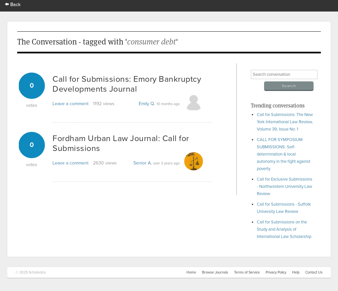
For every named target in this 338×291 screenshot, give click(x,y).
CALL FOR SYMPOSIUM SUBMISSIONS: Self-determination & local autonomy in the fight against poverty (283, 154)
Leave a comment (70, 103)
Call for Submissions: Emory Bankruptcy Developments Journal (126, 84)
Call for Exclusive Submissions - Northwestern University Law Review (284, 186)
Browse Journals (215, 272)
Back (13, 4)
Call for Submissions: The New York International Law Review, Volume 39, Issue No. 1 (285, 122)
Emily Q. (147, 103)
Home (191, 272)
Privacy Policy (276, 272)
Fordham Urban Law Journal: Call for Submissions (120, 143)
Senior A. (142, 163)
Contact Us (313, 272)
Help (295, 272)
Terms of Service (247, 272)
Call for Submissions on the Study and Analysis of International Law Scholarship (284, 229)
